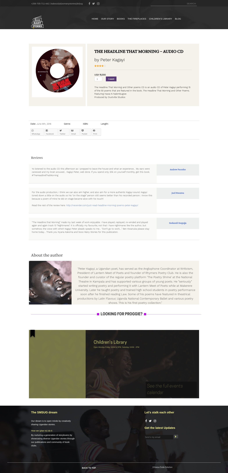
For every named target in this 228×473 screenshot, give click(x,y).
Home (95, 18)
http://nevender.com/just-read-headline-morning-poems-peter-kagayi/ (102, 205)
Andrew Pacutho (178, 170)
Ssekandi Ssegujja (177, 223)
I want (111, 79)
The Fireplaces (137, 18)
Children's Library (110, 342)
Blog (178, 18)
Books (121, 18)
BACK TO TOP (89, 468)
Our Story (107, 18)
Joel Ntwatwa (178, 193)
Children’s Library (160, 18)
